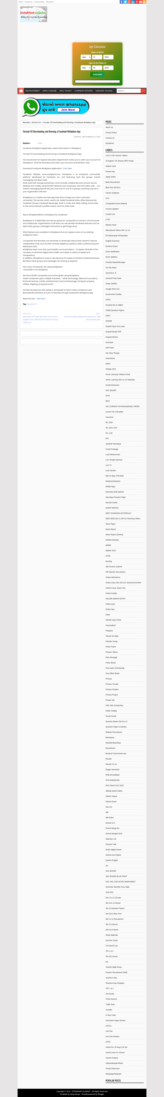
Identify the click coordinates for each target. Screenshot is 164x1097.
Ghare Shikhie (111, 284)
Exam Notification (112, 252)
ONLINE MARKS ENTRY (116, 599)
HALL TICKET (65, 91)
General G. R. (111, 273)
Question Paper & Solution (116, 727)
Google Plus (129, 2)
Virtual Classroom (113, 1069)
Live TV (109, 465)
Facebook (121, 2)
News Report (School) (114, 535)
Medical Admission (113, 481)
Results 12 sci (111, 764)
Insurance (109, 417)
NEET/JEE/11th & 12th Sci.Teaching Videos (123, 519)
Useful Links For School (115, 1052)
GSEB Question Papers (115, 310)
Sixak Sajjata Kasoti (113, 850)
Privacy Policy (39, 2)
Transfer (109, 1010)
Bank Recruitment (113, 182)
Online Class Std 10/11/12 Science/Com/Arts (123, 583)
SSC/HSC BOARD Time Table (117, 887)
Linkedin (133, 2)
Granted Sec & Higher (114, 305)
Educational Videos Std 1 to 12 (118, 230)
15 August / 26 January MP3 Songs (120, 161)
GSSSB (109, 321)
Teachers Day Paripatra (115, 983)
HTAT (108, 396)
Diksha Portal (111, 225)
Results (109, 759)
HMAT (108, 364)
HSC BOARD (111, 390)
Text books (110, 994)
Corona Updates (112, 209)
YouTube (141, 2)
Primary (109, 679)
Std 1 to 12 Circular (113, 898)
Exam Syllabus (111, 257)
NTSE (108, 556)
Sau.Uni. (109, 807)
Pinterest (137, 2)
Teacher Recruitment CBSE (116, 972)
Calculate (97, 74)
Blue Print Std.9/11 (113, 187)
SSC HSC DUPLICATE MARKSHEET (121, 882)
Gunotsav (109, 342)
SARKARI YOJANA (104, 91)
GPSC (108, 300)
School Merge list (112, 828)
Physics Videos (112, 652)
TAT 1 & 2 (109, 951)
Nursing (109, 561)
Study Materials (112, 935)
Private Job (110, 700)
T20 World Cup (112, 946)
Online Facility (111, 593)
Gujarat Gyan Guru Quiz (115, 326)
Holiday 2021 (111, 369)
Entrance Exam (112, 246)
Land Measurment (113, 454)
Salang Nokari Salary (114, 791)
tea (107, 962)
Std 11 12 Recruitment (114, 919)
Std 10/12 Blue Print (114, 914)
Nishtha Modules (112, 540)
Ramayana (110, 737)
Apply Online (111, 177)
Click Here (67, 168)
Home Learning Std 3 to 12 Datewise (120, 380)
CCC (107, 198)
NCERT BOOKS (112, 508)
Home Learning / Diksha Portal (118, 374)
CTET (108, 220)
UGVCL (109, 1026)
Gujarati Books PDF (113, 332)
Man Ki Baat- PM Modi (114, 476)
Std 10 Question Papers (115, 908)
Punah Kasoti (111, 716)
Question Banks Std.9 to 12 (116, 721)
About (21, 2)
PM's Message (111, 657)
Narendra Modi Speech (115, 492)
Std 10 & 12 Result (113, 903)
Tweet (39, 143)
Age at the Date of (97, 63)
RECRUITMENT (33, 91)
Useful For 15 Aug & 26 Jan (116, 1047)
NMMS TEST (111, 551)
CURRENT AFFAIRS (83, 91)
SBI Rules (109, 818)
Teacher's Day (111, 978)
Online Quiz (110, 604)
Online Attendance (113, 577)
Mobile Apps (110, 487)
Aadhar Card (111, 166)
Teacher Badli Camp (114, 967)
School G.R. (32, 304)
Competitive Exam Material (116, 204)
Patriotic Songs (112, 641)
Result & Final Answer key (116, 753)
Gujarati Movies (112, 337)
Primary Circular (112, 684)
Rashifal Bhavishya (113, 743)
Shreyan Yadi (111, 844)
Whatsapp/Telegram (114, 1074)
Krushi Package (112, 449)
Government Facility (113, 294)
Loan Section (111, 470)
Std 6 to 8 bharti (112, 930)
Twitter (125, 2)
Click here (40, 298)
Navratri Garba (111, 503)
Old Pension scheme (114, 567)
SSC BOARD (111, 871)
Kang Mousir (75, 1094)
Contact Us (28, 2)
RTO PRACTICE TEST (115, 786)
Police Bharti (111, 663)
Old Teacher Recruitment (115, 572)
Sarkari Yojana (111, 796)
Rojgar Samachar (112, 769)
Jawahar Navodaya (113, 444)
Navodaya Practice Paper (116, 497)
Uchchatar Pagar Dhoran (115, 1020)
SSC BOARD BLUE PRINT (116, 876)
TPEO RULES (111, 999)
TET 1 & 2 (110, 988)
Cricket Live (110, 214)
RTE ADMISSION (112, 780)
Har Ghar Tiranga (112, 353)
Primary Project (112, 695)
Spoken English (112, 860)
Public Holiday (111, 711)
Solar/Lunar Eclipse (113, 855)
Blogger (101, 1094)
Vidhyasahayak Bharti (114, 1063)
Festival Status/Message (115, 262)
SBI (107, 812)
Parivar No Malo (112, 636)
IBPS (108, 401)
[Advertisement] (97, 24)
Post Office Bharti (112, 673)
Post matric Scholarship (115, 668)
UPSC (108, 1042)
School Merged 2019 (114, 834)
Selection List (111, 839)
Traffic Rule (110, 1004)
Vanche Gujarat (112, 1058)
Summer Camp (112, 940)
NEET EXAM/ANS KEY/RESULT (118, 513)
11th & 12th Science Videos (117, 155)
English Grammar (112, 241)
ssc (107, 866)
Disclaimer (49, 2)
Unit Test (109, 1031)
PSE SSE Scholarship (114, 705)
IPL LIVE (109, 433)
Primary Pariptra (112, 689)
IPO (107, 438)
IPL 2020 (109, 422)
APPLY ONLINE (50, 91)
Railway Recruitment (114, 732)
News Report (111, 529)
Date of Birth (97, 52)
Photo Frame (111, 647)
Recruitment (110, 748)
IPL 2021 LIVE (111, 428)
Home (21, 91)
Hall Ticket (110, 348)
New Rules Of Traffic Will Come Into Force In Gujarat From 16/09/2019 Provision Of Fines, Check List (40, 320)
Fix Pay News (111, 268)
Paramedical (111, 625)
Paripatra (109, 631)
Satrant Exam (111, 802)
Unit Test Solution (112, 1036)
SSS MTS (109, 892)
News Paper (110, 524)
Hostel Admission (112, 385)
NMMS (108, 545)
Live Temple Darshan (114, 460)
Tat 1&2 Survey (112, 956)
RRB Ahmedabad (112, 775)
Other (108, 615)
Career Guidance (112, 193)
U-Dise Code (111, 1015)
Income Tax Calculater (114, 412)
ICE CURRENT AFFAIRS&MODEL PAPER (123, 406)
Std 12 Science (112, 924)
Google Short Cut (112, 289)
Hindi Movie (110, 358)
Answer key (110, 171)
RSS (144, 2)
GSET (108, 316)
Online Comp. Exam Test (115, 588)
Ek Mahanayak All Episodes (117, 236)
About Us (109, 127)
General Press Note (113, 278)
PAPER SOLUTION (113, 620)
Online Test (110, 609)
